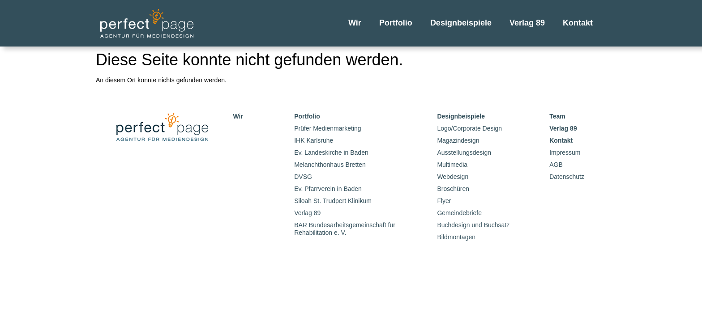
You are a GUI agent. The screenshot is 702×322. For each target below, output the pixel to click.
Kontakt (578, 22)
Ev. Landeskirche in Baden (331, 152)
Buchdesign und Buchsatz (473, 225)
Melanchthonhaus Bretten (330, 164)
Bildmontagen (456, 237)
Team (557, 116)
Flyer (444, 200)
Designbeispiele (461, 22)
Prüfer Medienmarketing (327, 128)
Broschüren (453, 188)
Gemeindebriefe (459, 212)
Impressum (564, 152)
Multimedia (452, 164)
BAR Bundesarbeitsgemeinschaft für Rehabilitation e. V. (344, 228)
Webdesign (452, 176)
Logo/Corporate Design (469, 128)
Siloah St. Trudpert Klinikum (333, 200)
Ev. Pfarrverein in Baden (328, 188)
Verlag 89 (527, 22)
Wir (354, 22)
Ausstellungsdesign (464, 152)
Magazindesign (458, 140)
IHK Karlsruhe (313, 140)
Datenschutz (566, 176)
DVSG (303, 176)
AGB (556, 164)
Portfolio (395, 22)
